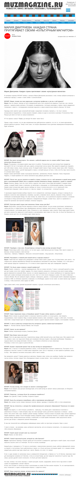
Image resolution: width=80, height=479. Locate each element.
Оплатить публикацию (65, 474)
